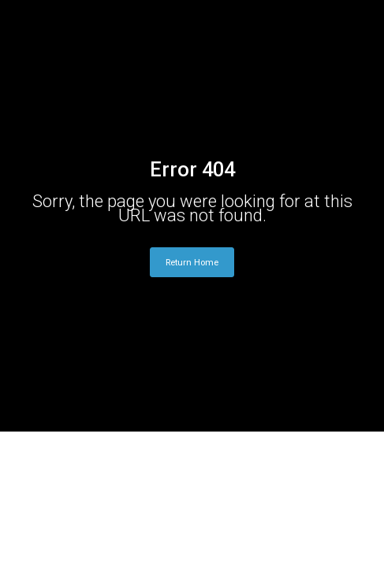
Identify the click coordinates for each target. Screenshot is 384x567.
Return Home (192, 262)
